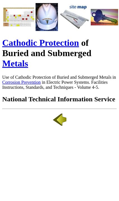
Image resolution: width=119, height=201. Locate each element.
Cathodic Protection (40, 43)
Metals (15, 63)
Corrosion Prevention (21, 82)
